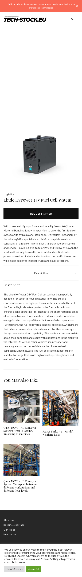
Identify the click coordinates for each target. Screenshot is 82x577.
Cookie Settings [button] (14, 569)
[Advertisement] (41, 68)
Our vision (9, 529)
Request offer (41, 213)
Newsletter (9, 534)
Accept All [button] (33, 569)
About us (8, 520)
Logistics (8, 194)
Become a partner (13, 524)
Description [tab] (41, 273)
